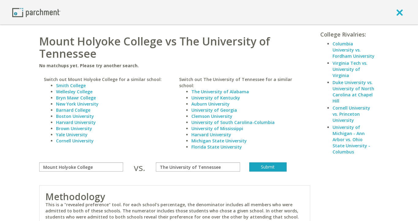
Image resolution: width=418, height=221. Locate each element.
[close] (400, 12)
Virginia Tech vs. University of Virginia (350, 69)
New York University (77, 104)
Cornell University (75, 141)
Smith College (71, 85)
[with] (198, 167)
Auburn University (210, 104)
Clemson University (211, 116)
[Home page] (36, 12)
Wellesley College (74, 92)
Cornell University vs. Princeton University (351, 114)
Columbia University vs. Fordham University (354, 50)
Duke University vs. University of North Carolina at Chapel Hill (353, 91)
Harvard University (76, 122)
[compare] (81, 167)
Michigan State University (219, 141)
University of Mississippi (217, 128)
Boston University (75, 116)
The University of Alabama (220, 92)
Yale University (72, 135)
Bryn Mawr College (76, 98)
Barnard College (73, 110)
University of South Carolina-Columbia (233, 122)
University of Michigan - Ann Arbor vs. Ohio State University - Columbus (351, 139)
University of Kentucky (215, 98)
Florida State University (216, 147)
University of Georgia (214, 110)
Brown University (74, 128)
